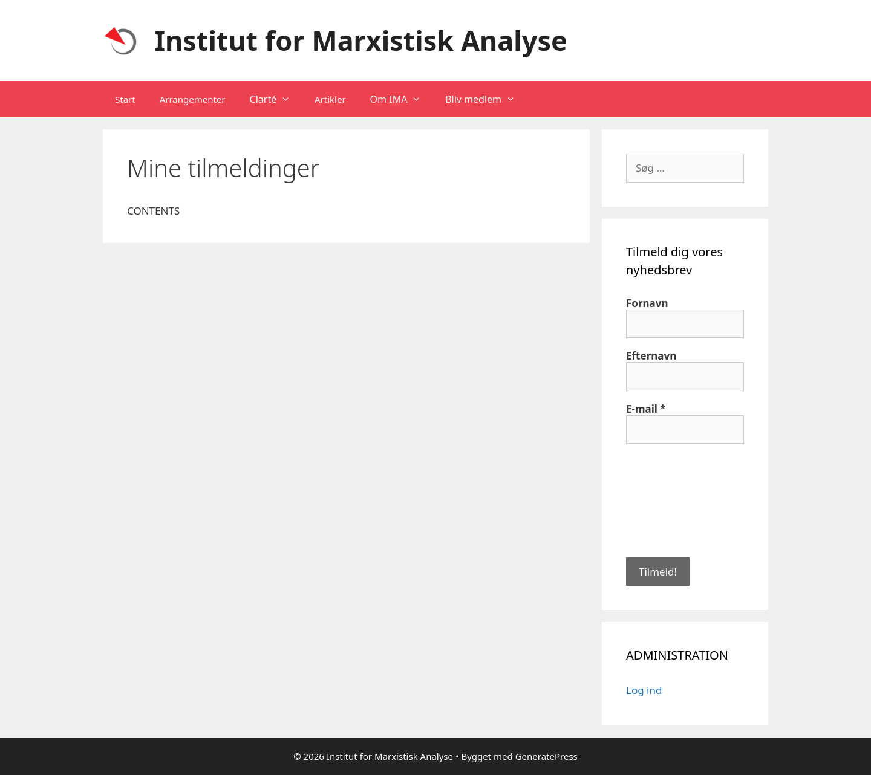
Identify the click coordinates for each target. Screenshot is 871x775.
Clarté (276, 99)
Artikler (330, 99)
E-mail (646, 409)
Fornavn (647, 303)
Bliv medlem (486, 99)
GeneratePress (546, 756)
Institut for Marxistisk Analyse (361, 40)
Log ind (644, 690)
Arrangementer (193, 99)
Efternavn (651, 356)
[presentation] (675, 499)
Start (125, 99)
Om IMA (402, 99)
